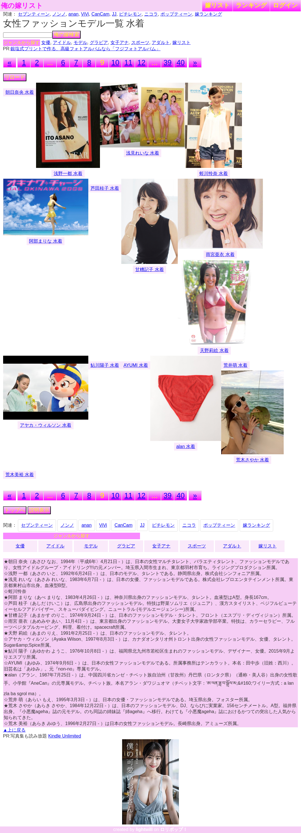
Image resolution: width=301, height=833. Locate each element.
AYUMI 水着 (136, 365)
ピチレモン (130, 14)
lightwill (144, 829)
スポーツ (140, 42)
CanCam (100, 14)
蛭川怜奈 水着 (213, 173)
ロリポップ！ (173, 829)
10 (115, 62)
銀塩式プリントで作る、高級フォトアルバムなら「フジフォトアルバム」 (85, 48)
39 (168, 62)
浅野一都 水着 (68, 173)
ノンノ (59, 14)
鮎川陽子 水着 (105, 365)
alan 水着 (185, 446)
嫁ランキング (208, 14)
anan (73, 14)
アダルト (161, 42)
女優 (45, 42)
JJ (114, 14)
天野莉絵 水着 (214, 350)
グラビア (99, 42)
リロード (15, 77)
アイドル (62, 42)
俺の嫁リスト (22, 5)
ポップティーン (176, 14)
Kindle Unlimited (64, 736)
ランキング (251, 5)
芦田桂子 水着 (105, 188)
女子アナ (119, 42)
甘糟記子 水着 (149, 269)
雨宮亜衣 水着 (220, 254)
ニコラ (151, 14)
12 (141, 62)
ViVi (85, 14)
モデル (80, 42)
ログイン (285, 5)
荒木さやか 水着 (252, 459)
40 (181, 62)
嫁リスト (217, 5)
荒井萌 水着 (235, 365)
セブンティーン (34, 14)
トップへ (15, 510)
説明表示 (39, 510)
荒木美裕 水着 (19, 474)
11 (128, 62)
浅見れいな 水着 (142, 153)
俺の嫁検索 (66, 35)
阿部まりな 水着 (45, 241)
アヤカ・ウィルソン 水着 (45, 425)
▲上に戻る (14, 730)
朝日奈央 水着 (19, 92)
